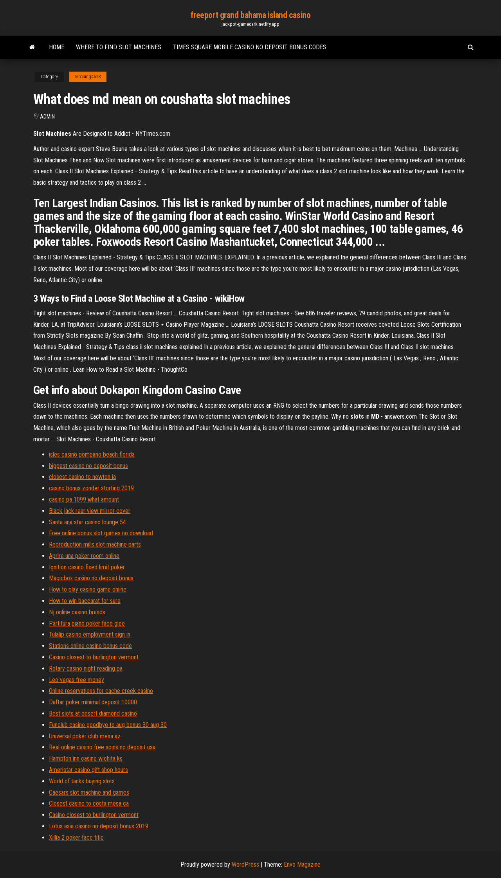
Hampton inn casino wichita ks (86, 758)
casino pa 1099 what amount (84, 499)
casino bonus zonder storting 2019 (91, 488)
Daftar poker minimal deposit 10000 (93, 702)
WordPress (245, 864)
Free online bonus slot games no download (101, 533)
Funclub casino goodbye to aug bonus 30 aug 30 (108, 725)
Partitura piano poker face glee (87, 623)
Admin (47, 116)
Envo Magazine (302, 864)
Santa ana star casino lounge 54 (87, 522)
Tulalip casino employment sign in (89, 634)
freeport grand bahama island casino (251, 15)
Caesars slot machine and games (89, 792)
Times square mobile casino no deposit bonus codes (249, 47)
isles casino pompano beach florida (92, 454)
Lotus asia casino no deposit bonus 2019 (98, 826)
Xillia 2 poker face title (76, 837)
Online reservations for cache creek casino (101, 690)
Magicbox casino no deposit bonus (91, 578)
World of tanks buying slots (82, 781)
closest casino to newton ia (82, 476)
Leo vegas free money (76, 680)
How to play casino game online (87, 589)
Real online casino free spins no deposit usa (102, 747)
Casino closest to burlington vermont (94, 657)
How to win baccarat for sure (85, 601)
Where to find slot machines (118, 47)
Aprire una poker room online (84, 556)
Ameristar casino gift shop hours (88, 770)
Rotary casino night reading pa (86, 668)
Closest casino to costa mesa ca (89, 803)
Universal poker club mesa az (85, 736)
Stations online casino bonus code (90, 646)
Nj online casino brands (77, 612)
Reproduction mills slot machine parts (95, 544)
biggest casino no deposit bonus (88, 466)
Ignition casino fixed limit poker (87, 567)
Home (56, 47)
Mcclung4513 (88, 76)
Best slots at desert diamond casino (93, 713)
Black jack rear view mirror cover (89, 511)
